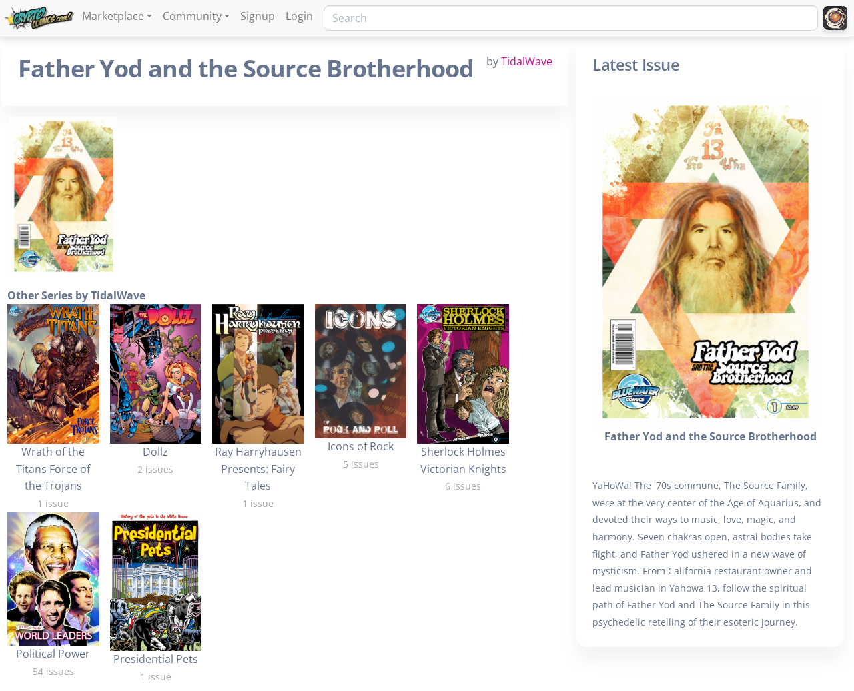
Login (299, 16)
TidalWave (526, 61)
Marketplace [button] (113, 16)
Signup (257, 16)
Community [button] (192, 16)
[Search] (571, 18)
